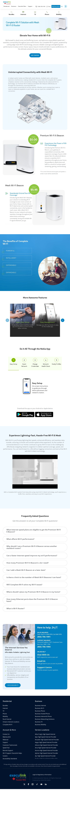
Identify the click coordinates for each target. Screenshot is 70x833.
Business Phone (40, 711)
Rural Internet (7, 719)
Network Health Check (46, 362)
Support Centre (44, 667)
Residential (7, 6)
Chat (49, 6)
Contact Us (6, 734)
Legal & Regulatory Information (42, 774)
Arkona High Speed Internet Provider (46, 745)
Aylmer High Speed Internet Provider (46, 753)
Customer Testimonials (10, 745)
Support (30, 6)
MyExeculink (56, 6)
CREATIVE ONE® (45, 780)
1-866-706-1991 (41, 6)
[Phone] (47, 13)
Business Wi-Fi (39, 708)
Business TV (38, 722)
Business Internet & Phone (43, 716)
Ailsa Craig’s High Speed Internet (45, 734)
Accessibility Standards (10, 758)
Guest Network (24, 362)
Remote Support (8, 750)
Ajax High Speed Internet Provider (45, 737)
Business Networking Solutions (44, 719)
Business (14, 6)
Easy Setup (13, 361)
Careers (5, 756)
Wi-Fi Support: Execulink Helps (12, 753)
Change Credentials (35, 362)
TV (3, 711)
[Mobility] (58, 13)
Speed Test (6, 748)
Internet (5, 708)
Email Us (41, 661)
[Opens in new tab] (24, 784)
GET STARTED (35, 55)
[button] (65, 6)
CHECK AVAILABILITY (12, 685)
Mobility (5, 716)
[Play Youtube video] (35, 472)
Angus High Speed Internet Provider (46, 742)
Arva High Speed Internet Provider (45, 748)
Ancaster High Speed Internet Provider (47, 739)
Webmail (5, 739)
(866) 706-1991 (43, 636)
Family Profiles (56, 361)
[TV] (35, 13)
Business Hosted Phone (42, 714)
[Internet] (23, 13)
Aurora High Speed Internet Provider (46, 750)
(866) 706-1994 (43, 646)
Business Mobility (40, 724)
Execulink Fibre (22, 6)
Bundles (5, 705)
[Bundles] (11, 13)
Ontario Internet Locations (11, 722)
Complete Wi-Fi (7, 724)
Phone (5, 714)
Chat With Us (43, 654)
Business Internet (40, 705)
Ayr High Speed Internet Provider (45, 756)
